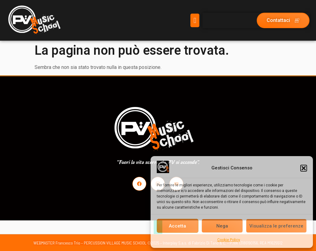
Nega (222, 226)
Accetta (177, 226)
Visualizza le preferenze (276, 226)
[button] (304, 168)
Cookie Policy (228, 240)
